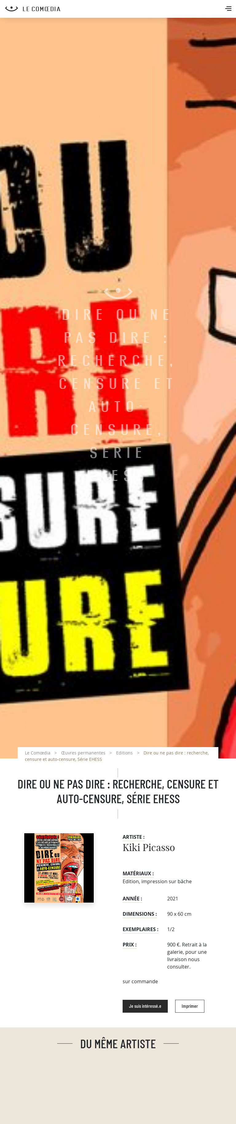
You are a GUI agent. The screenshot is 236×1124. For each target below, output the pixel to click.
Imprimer (190, 1006)
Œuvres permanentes (83, 753)
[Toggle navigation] (229, 9)
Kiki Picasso (149, 848)
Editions (124, 753)
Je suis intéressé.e (145, 1006)
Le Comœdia (37, 753)
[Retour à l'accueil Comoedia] (120, 8)
